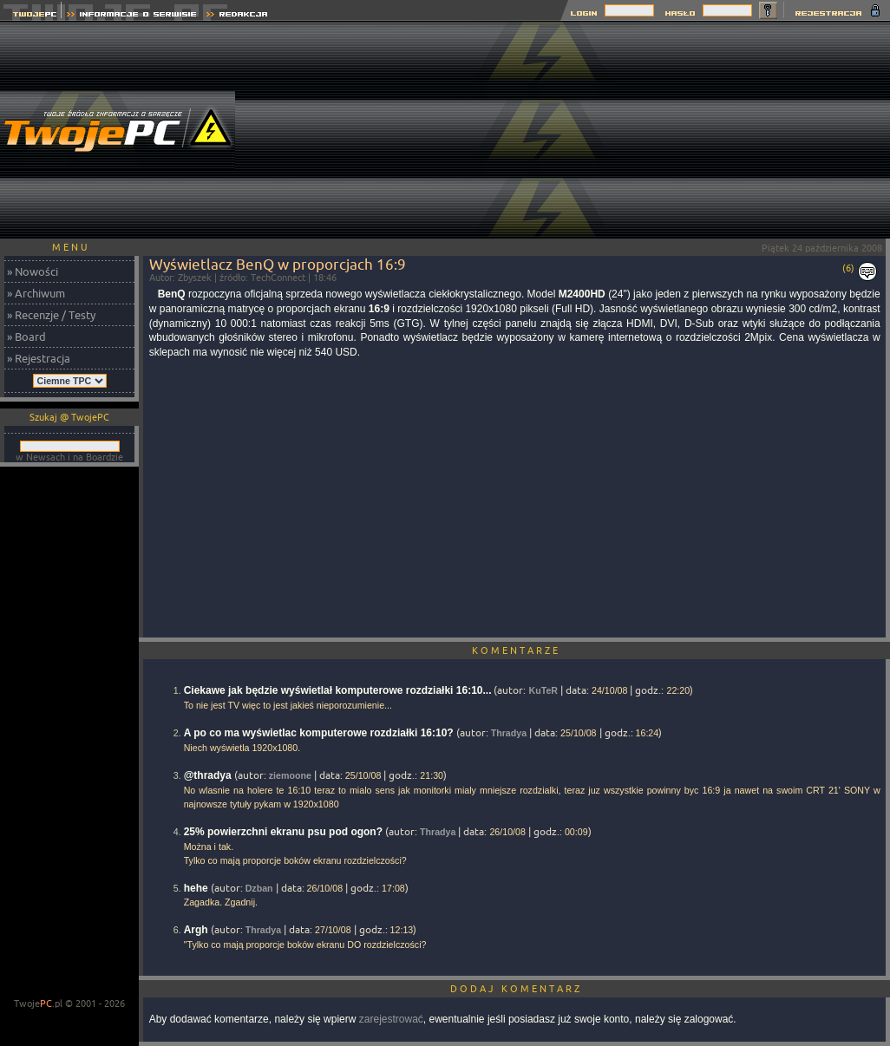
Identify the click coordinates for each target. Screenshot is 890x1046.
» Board (26, 336)
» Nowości (32, 271)
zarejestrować (391, 1019)
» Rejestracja (38, 358)
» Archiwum (36, 293)
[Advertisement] (768, 130)
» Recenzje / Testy (51, 315)
